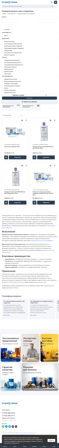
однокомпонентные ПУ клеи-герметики (42, 240)
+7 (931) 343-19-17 (8, 416)
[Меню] (55, 2)
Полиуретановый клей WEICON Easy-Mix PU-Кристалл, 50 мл (15, 192)
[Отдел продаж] (51, 2)
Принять (51, 440)
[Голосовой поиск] (52, 6)
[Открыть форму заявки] (57, 221)
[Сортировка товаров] (12, 115)
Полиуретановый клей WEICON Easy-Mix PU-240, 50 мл (43, 147)
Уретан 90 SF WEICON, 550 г (12, 146)
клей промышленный (40, 282)
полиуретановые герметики (15, 282)
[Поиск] (55, 6)
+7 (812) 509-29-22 (8, 413)
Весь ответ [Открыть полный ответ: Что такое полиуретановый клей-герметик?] (6, 315)
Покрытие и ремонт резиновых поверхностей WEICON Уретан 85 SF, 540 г (43, 193)
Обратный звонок (8, 418)
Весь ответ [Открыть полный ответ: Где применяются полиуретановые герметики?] (33, 315)
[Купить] (6, 157)
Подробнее (17, 157)
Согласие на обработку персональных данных (17, 441)
